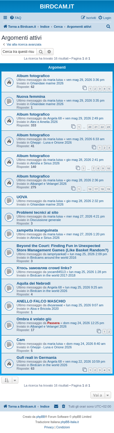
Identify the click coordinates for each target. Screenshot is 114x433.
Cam (21, 340)
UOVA (22, 197)
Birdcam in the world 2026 (48, 291)
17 (96, 189)
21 (96, 127)
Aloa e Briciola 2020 (44, 308)
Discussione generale (45, 220)
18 (102, 189)
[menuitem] (15, 17)
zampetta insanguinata (37, 230)
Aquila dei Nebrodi (34, 283)
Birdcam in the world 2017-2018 (52, 275)
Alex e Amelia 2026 (44, 122)
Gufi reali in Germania (36, 357)
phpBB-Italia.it (70, 422)
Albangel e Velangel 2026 (48, 183)
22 (102, 127)
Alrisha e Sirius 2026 (45, 163)
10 (108, 168)
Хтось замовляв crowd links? (44, 268)
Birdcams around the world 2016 (53, 257)
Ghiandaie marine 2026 (46, 83)
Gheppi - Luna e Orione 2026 (51, 142)
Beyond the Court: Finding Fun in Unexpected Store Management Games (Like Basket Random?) (62, 248)
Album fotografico (33, 76)
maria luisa (55, 79)
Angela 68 (54, 118)
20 (89, 127)
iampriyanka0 (56, 254)
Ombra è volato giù (34, 319)
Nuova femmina (31, 96)
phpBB (40, 416)
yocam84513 (56, 272)
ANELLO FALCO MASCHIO (41, 301)
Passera (53, 323)
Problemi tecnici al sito (37, 212)
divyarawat (55, 305)
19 (108, 189)
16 (89, 189)
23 (108, 127)
